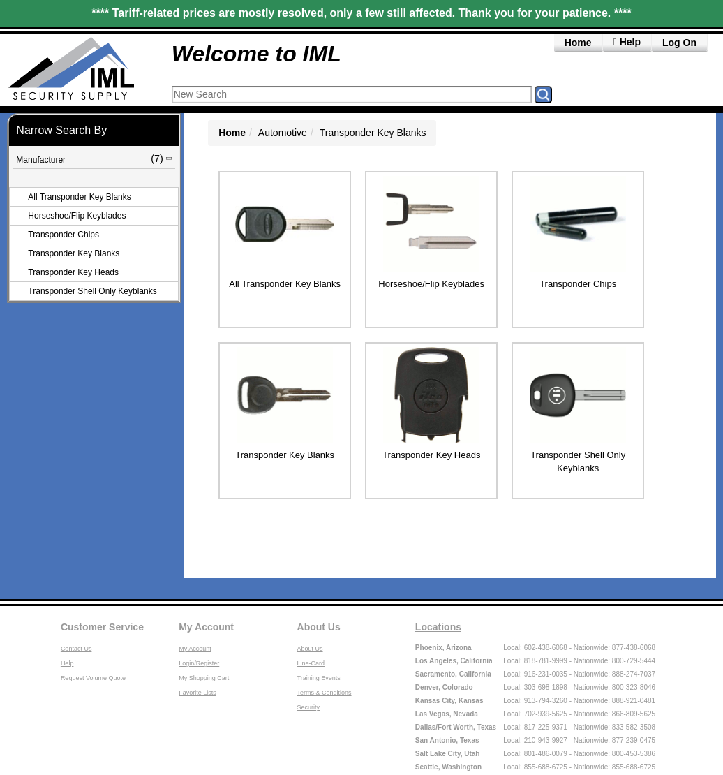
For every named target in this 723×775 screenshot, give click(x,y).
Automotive (282, 132)
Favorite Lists (197, 692)
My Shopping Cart (204, 677)
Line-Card (311, 663)
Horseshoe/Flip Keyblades (77, 216)
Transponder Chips (63, 234)
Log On (679, 42)
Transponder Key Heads (73, 272)
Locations (438, 627)
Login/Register (199, 663)
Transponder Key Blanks (73, 253)
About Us (319, 627)
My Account (206, 627)
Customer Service (102, 627)
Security (308, 707)
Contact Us (76, 648)
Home (578, 42)
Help (67, 663)
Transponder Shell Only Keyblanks (92, 291)
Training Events (319, 677)
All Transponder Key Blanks (79, 197)
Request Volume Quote (93, 677)
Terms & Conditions (324, 692)
